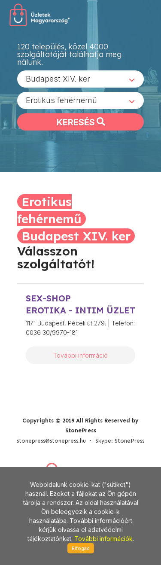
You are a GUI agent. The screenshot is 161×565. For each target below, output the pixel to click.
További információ (80, 355)
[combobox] (80, 79)
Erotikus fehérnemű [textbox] (61, 100)
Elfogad (81, 548)
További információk (103, 538)
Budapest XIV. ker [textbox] (58, 78)
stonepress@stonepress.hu (51, 440)
